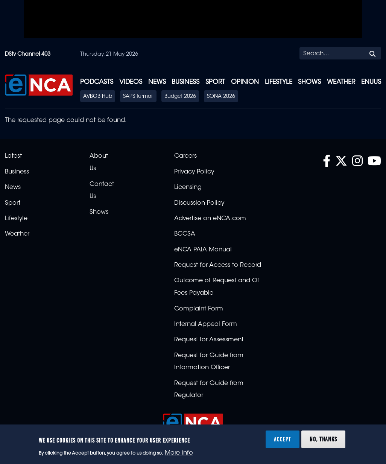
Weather (341, 82)
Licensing (188, 187)
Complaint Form (198, 309)
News (157, 82)
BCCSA (184, 234)
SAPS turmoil (138, 96)
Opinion (245, 82)
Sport (215, 82)
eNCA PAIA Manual (203, 250)
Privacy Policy (194, 172)
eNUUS (371, 82)
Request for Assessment (208, 340)
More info (179, 453)
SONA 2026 (221, 96)
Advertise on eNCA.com (210, 219)
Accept (282, 439)
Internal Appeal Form (205, 324)
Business (185, 82)
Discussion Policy (199, 203)
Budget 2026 (180, 96)
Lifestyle (278, 82)
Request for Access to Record (217, 265)
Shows (309, 82)
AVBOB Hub (97, 96)
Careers (185, 156)
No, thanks (323, 439)
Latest (13, 156)
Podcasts (96, 82)
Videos (130, 82)
